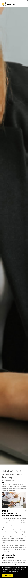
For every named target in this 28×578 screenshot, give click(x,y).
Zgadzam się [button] (7, 575)
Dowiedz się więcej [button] (12, 571)
